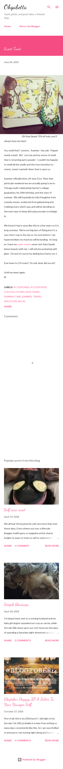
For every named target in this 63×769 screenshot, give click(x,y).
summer (27, 296)
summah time (12, 296)
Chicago (9, 291)
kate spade (33, 291)
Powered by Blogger (32, 759)
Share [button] (8, 306)
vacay (22, 301)
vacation (10, 301)
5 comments (23, 740)
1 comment (22, 545)
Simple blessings (16, 604)
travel (37, 296)
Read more (52, 545)
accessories (21, 287)
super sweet (24, 244)
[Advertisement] (31, 427)
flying (20, 291)
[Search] (49, 6)
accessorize (39, 287)
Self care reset (14, 509)
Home (7, 26)
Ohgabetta (15, 7)
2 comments (23, 640)
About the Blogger (29, 26)
